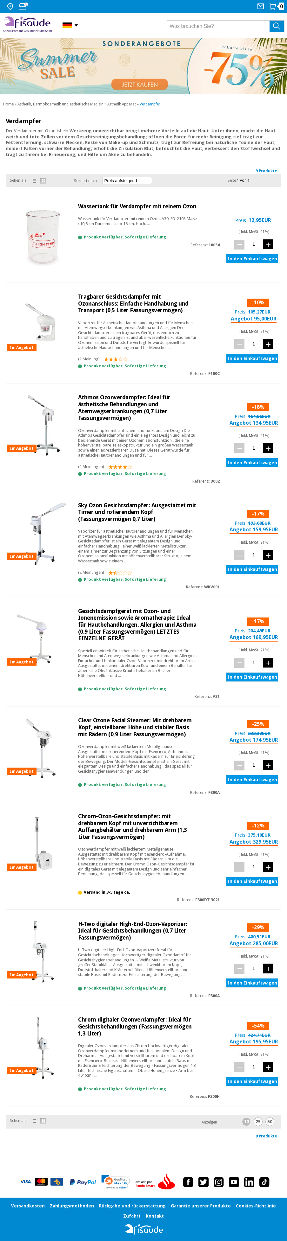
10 (246, 1121)
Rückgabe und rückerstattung (132, 1205)
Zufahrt (132, 1216)
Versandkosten (28, 1205)
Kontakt (155, 1216)
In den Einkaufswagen (252, 258)
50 (269, 1121)
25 (258, 1121)
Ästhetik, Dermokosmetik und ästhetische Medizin (60, 104)
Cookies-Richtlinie (256, 1205)
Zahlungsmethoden (72, 1205)
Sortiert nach (85, 181)
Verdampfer (150, 104)
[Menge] (254, 244)
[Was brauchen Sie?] (225, 26)
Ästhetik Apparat (121, 104)
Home (8, 104)
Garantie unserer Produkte (201, 1205)
